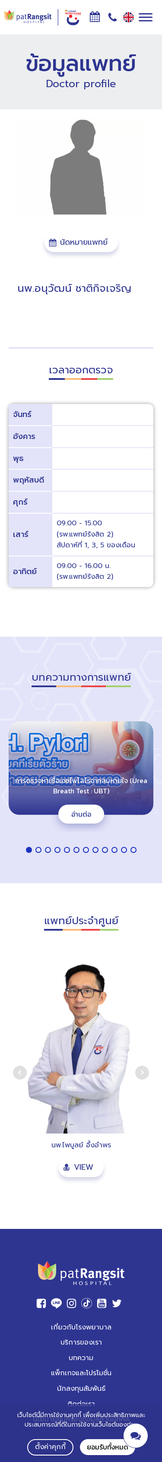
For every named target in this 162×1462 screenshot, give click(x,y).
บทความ (81, 1358)
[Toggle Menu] (145, 17)
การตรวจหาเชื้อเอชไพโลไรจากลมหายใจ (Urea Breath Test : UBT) (81, 785)
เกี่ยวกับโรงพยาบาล (81, 1327)
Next (142, 1073)
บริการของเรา (81, 1342)
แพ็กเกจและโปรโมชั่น (81, 1373)
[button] (81, 242)
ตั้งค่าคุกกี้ (50, 1447)
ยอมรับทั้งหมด (107, 1447)
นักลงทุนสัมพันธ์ (81, 1388)
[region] (81, 783)
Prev (20, 1073)
